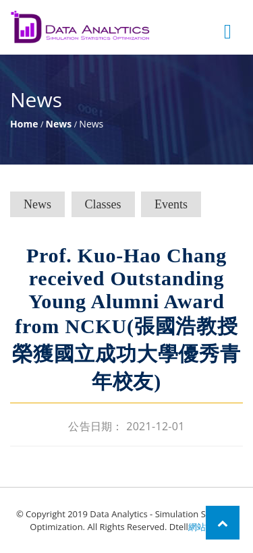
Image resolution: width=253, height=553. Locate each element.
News (59, 123)
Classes (103, 204)
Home (24, 123)
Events (171, 204)
